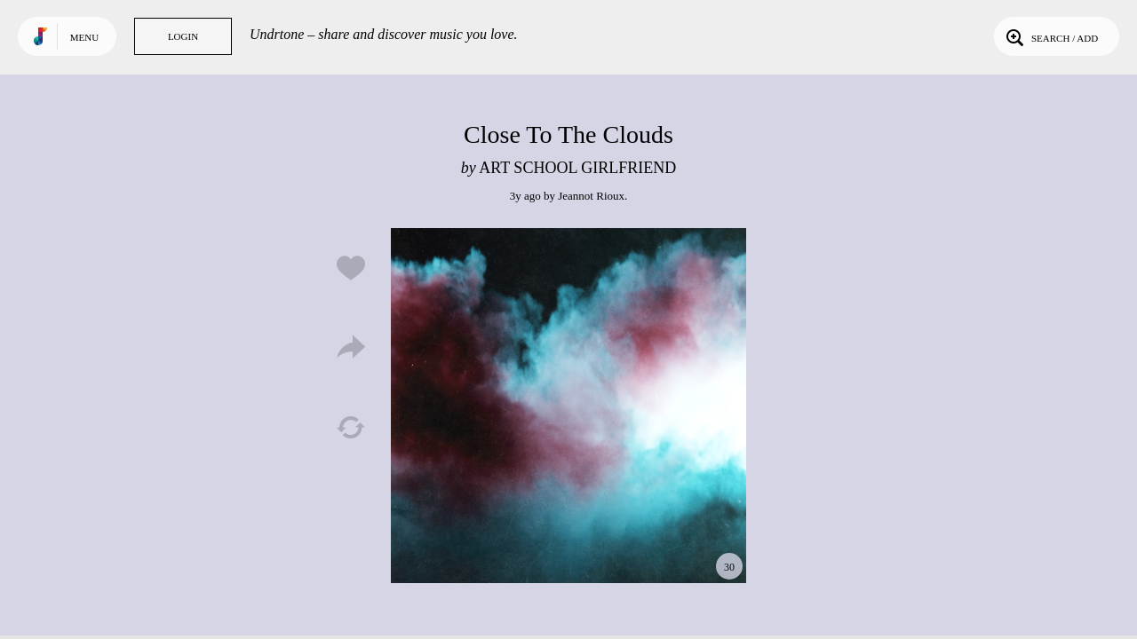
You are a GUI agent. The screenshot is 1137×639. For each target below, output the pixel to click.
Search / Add (1050, 36)
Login (183, 36)
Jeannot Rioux (591, 195)
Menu (84, 37)
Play (568, 405)
